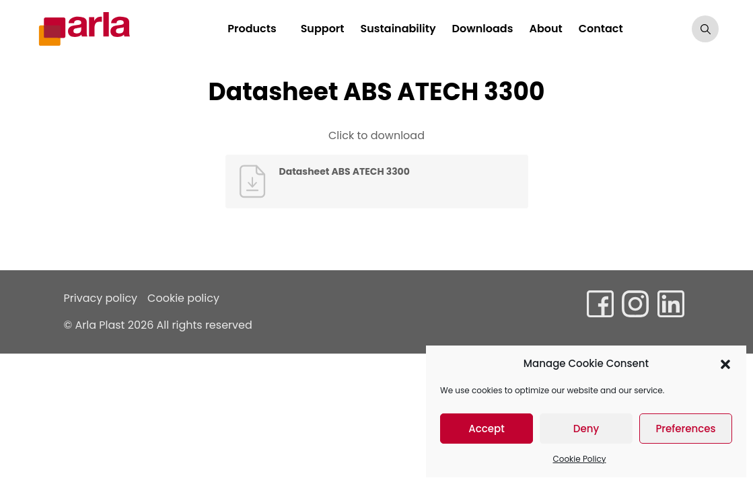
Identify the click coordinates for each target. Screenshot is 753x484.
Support (326, 28)
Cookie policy (183, 298)
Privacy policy (101, 298)
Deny (586, 428)
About (549, 28)
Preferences (685, 428)
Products (255, 28)
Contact (604, 28)
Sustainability (401, 28)
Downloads (486, 28)
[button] (725, 363)
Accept (486, 428)
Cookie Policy (579, 459)
